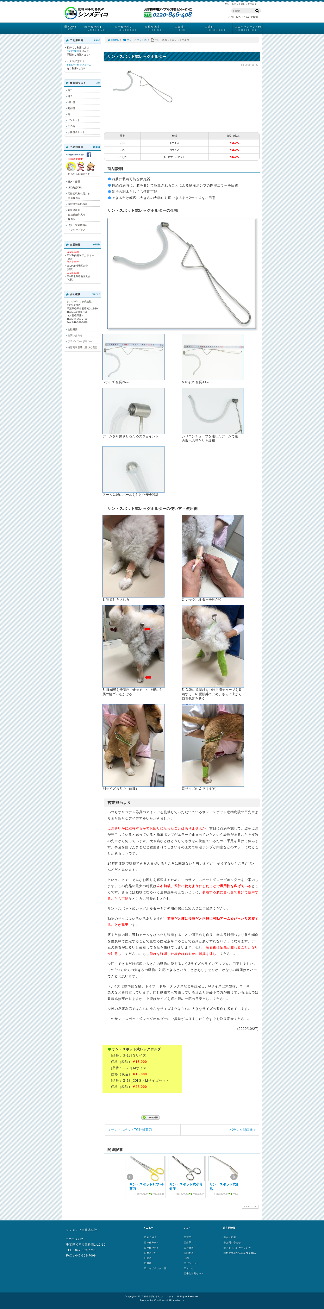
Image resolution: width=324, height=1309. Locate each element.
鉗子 (70, 96)
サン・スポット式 (135, 40)
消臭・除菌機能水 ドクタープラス (76, 227)
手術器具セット (76, 132)
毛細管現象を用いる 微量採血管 (78, 196)
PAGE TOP (250, 1206)
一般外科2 (151, 1247)
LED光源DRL (75, 187)
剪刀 (70, 90)
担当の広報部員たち (81, 163)
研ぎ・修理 (74, 181)
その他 (71, 126)
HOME (73, 28)
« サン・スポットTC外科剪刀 (130, 1130)
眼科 (218, 28)
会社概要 (72, 329)
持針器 (71, 102)
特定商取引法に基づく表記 (82, 347)
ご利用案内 (73, 51)
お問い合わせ (75, 335)
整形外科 (158, 28)
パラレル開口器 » (242, 1130)
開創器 (71, 108)
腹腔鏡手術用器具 (77, 204)
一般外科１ (98, 28)
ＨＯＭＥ (150, 1237)
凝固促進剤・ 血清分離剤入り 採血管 (75, 215)
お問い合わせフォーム (79, 64)
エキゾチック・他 (248, 28)
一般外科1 (151, 1242)
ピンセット (74, 120)
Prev (130, 1177)
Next (233, 1177)
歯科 (188, 28)
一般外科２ (128, 28)
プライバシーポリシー (80, 341)
